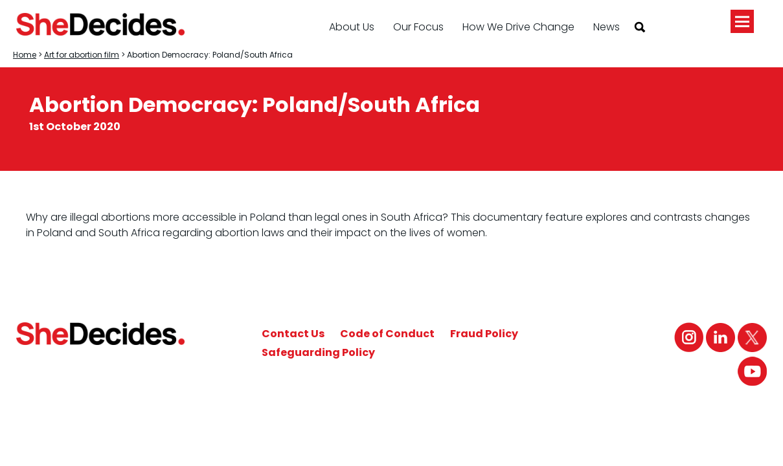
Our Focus (418, 26)
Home (24, 54)
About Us (351, 26)
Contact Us (293, 333)
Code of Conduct (387, 333)
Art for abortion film (81, 54)
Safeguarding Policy (318, 352)
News (606, 26)
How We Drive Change (518, 26)
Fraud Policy (484, 333)
